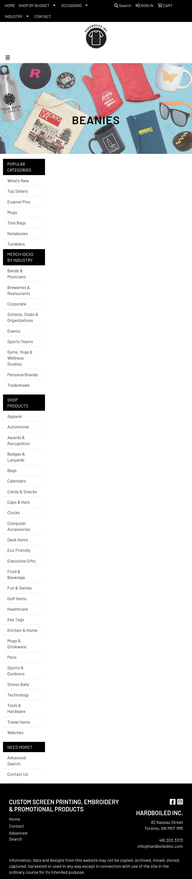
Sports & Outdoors (15, 670)
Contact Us (17, 774)
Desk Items (17, 539)
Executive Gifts (21, 560)
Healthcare (17, 608)
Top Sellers (17, 191)
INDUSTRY (14, 16)
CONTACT (42, 16)
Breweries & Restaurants (18, 290)
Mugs (12, 212)
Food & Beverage (16, 574)
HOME (10, 5)
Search (122, 5)
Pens (11, 657)
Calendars (16, 480)
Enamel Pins (18, 201)
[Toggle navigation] (7, 57)
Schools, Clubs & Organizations (22, 317)
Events (13, 330)
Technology (18, 694)
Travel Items (18, 721)
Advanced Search (16, 760)
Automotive (18, 426)
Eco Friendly (18, 550)
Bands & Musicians (16, 273)
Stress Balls (18, 684)
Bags (11, 470)
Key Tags (15, 619)
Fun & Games (19, 587)
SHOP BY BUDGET (34, 5)
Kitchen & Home (22, 630)
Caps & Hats (18, 501)
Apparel (14, 416)
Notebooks (17, 233)
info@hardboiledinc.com (160, 846)
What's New (18, 180)
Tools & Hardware (16, 708)
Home (14, 818)
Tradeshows (18, 385)
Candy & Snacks (22, 491)
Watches (15, 732)
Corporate (16, 303)
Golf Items (16, 598)
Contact (16, 825)
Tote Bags (16, 222)
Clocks (13, 512)
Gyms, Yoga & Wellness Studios (19, 357)
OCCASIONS (71, 5)
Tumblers (16, 243)
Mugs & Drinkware (16, 643)
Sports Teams (20, 341)
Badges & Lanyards (16, 456)
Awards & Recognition (18, 440)
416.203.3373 (171, 840)
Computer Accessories (18, 526)
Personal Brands (22, 374)
